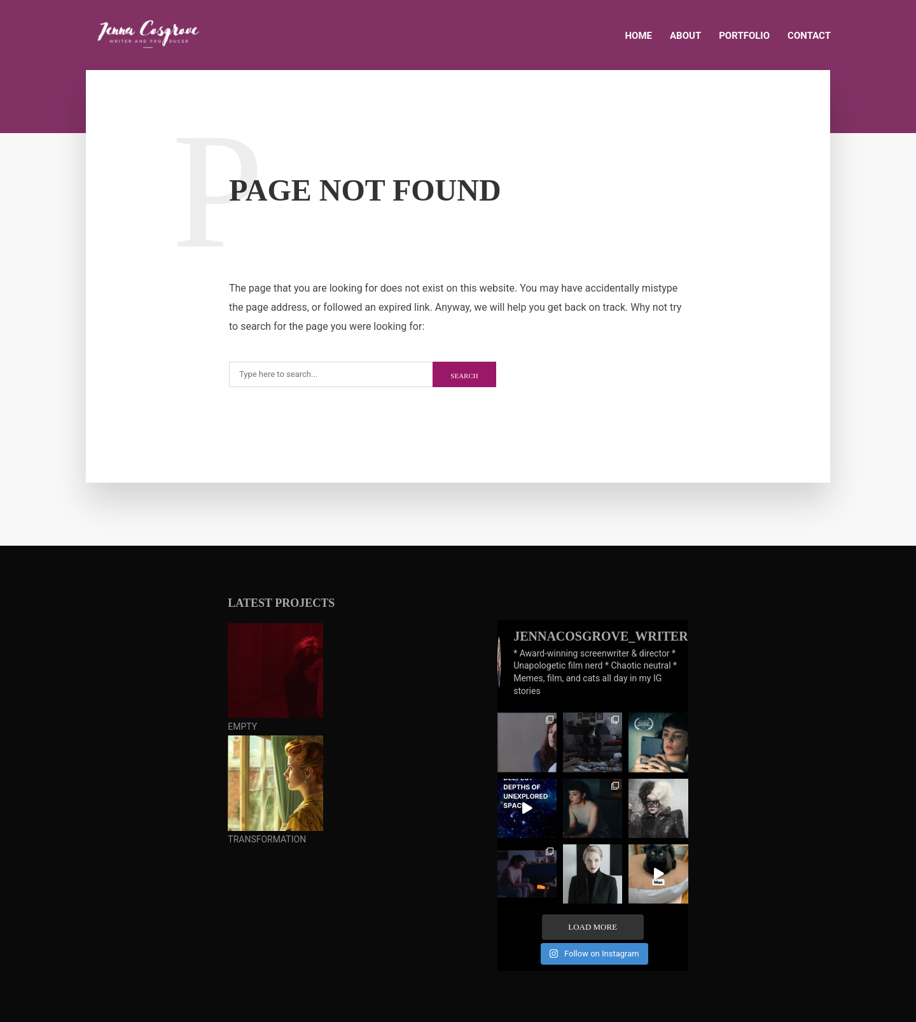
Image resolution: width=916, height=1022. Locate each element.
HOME (639, 35)
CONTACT (809, 35)
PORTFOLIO (744, 35)
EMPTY (242, 726)
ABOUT (685, 35)
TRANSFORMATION (267, 839)
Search (464, 376)
